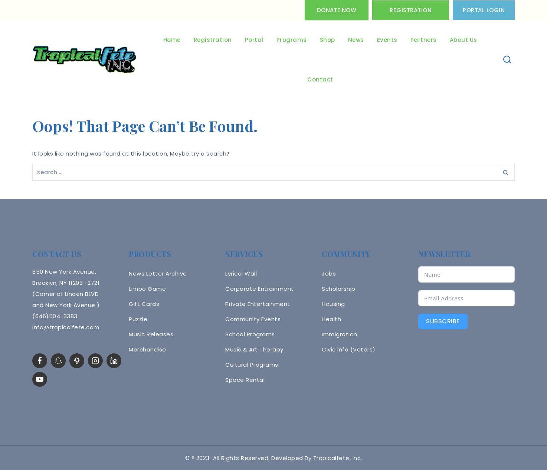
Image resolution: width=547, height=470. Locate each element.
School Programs (250, 334)
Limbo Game (147, 289)
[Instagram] (95, 360)
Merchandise (147, 349)
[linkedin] (114, 360)
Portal (254, 40)
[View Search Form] (507, 59)
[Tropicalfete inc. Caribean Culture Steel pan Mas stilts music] (84, 60)
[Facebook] (39, 360)
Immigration (339, 334)
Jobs (329, 273)
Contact (320, 79)
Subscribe (443, 321)
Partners (423, 40)
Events (387, 40)
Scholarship (339, 289)
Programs (291, 40)
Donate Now (336, 10)
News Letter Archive (158, 273)
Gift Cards (144, 304)
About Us (463, 40)
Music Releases (151, 334)
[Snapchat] (58, 360)
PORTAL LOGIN (484, 10)
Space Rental (245, 380)
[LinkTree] (76, 360)
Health (331, 319)
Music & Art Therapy (254, 349)
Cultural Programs (251, 365)
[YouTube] (39, 379)
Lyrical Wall (241, 273)
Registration (411, 10)
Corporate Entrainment (259, 289)
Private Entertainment (257, 304)
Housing (333, 304)
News (356, 40)
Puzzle (138, 319)
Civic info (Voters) (349, 349)
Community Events (253, 319)
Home (172, 40)
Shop (327, 40)
